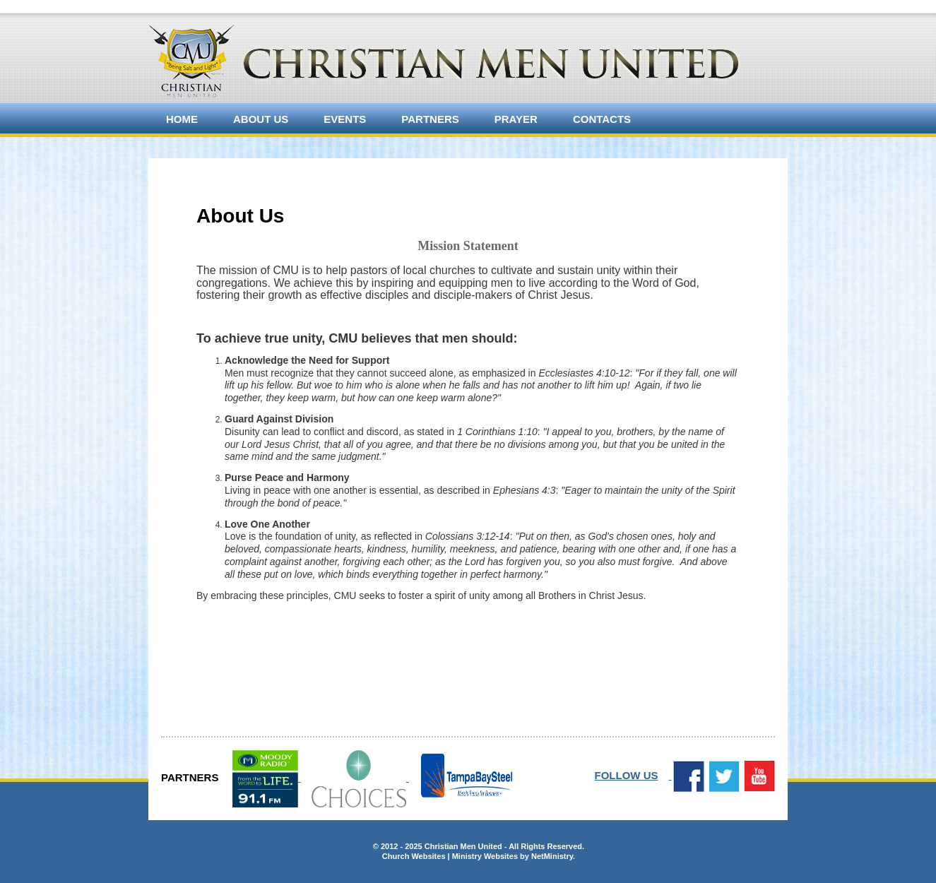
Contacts (602, 119)
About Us (260, 119)
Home (182, 119)
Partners (429, 119)
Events (345, 119)
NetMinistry (552, 856)
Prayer (516, 119)
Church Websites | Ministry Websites (451, 856)
